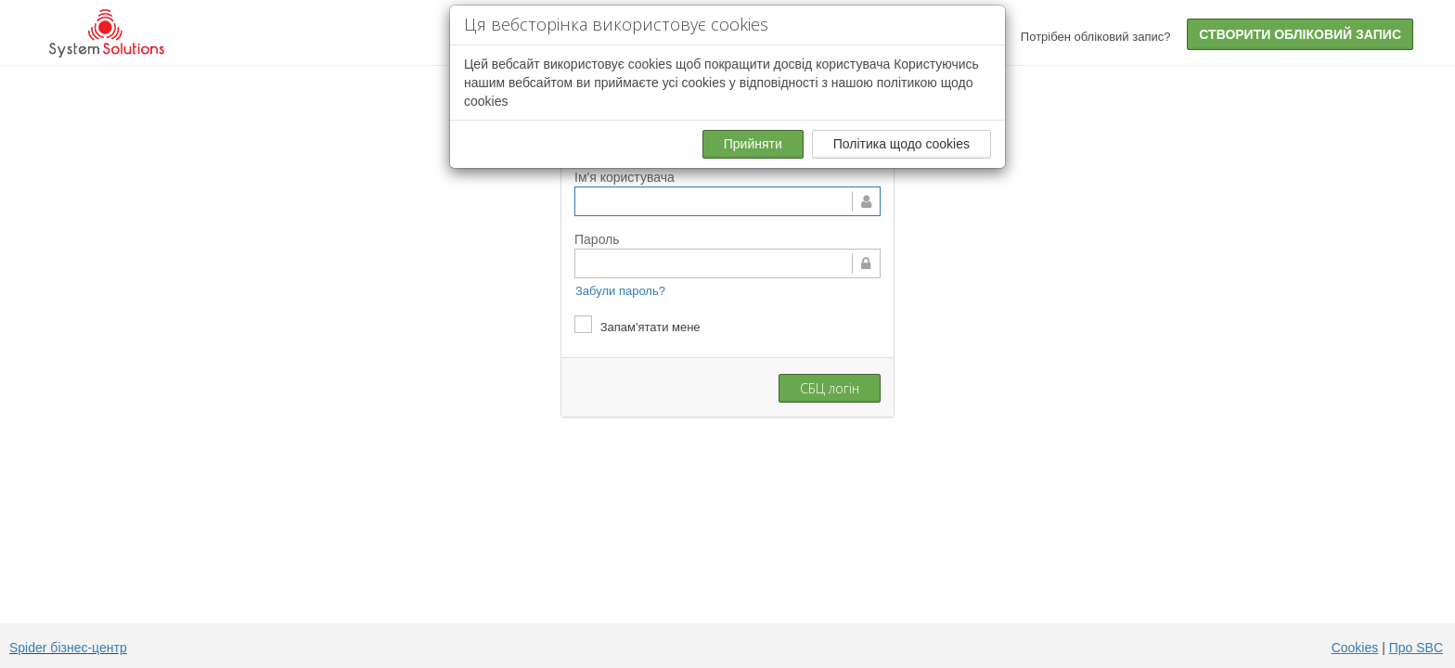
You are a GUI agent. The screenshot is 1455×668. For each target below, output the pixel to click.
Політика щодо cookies (901, 143)
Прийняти (753, 143)
